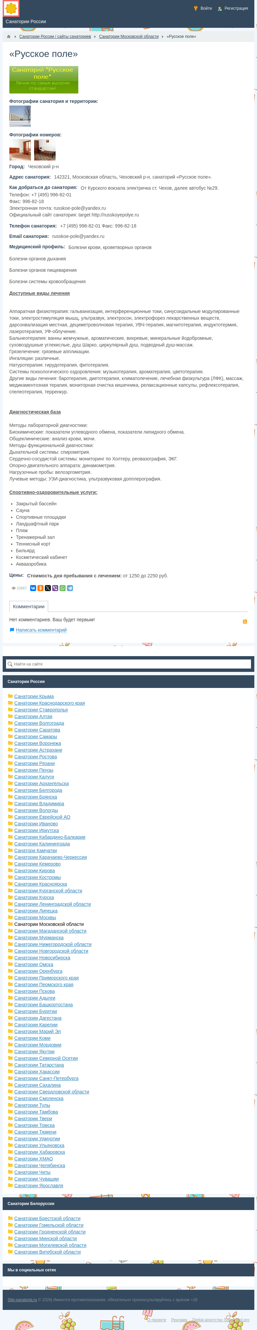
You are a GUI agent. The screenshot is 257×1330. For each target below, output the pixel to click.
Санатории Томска (34, 1125)
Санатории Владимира (39, 803)
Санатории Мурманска (39, 937)
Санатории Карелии (36, 1024)
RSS (245, 621)
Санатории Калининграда (42, 843)
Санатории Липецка (36, 910)
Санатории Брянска (35, 797)
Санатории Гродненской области (50, 1231)
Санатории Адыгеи (35, 998)
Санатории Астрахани (38, 750)
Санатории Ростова (35, 756)
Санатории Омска (33, 964)
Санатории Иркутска (36, 830)
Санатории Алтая (33, 716)
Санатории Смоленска (39, 1098)
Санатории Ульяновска (39, 1145)
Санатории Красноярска (40, 884)
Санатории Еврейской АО (42, 817)
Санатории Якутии (34, 1051)
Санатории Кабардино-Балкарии (49, 837)
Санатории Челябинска (39, 1165)
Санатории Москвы (35, 917)
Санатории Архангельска (41, 783)
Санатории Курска (34, 897)
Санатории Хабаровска (39, 1152)
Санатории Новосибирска (42, 957)
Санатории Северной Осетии (46, 1058)
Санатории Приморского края (46, 977)
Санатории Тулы (32, 1105)
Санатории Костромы (37, 877)
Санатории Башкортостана (43, 1004)
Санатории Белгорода (38, 790)
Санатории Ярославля (38, 1185)
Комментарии (29, 606)
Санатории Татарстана (39, 1065)
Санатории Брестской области (47, 1218)
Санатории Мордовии (38, 1045)
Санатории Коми (32, 1038)
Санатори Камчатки (35, 850)
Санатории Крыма (34, 696)
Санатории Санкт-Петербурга (46, 1078)
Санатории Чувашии (36, 1179)
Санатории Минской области (45, 1238)
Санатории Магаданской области (50, 931)
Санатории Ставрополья (41, 709)
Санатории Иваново (36, 823)
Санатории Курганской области (48, 890)
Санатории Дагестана (38, 1018)
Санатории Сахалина (37, 1085)
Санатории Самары (35, 736)
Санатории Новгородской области (51, 951)
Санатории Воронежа (37, 743)
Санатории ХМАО (33, 1158)
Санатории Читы (32, 1172)
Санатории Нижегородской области (53, 944)
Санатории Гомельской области (49, 1225)
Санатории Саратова (37, 730)
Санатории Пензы (34, 770)
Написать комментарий (41, 630)
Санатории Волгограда (39, 723)
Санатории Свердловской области (51, 1091)
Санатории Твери (33, 1118)
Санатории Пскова (34, 991)
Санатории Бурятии (35, 1011)
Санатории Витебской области (47, 1252)
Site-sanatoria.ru (22, 1299)
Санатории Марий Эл (37, 1031)
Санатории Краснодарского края (49, 703)
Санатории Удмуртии (37, 1138)
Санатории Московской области (49, 924)
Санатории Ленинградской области (52, 904)
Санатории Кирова (34, 870)
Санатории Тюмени (35, 1132)
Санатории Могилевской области (50, 1245)
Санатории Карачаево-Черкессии (50, 857)
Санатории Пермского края (44, 984)
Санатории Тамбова (36, 1112)
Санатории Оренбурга (38, 971)
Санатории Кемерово (37, 864)
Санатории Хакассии (37, 1071)
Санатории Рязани (34, 763)
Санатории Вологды (36, 810)
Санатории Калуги (34, 776)
